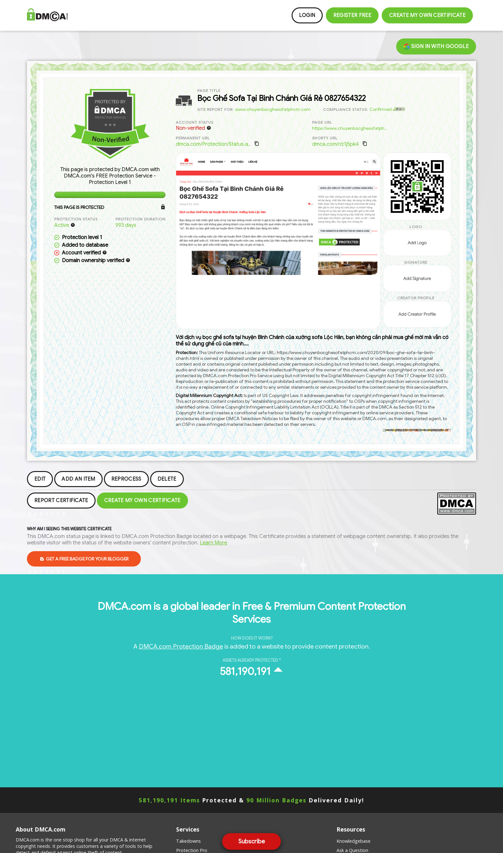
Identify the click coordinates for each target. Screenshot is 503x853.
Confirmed (387, 109)
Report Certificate (61, 500)
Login (307, 15)
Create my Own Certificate (427, 15)
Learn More (213, 543)
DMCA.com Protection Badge (181, 646)
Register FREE (352, 15)
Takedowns (188, 841)
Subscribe (251, 841)
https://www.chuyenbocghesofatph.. (349, 128)
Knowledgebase (354, 841)
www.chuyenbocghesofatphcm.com (273, 109)
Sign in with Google (436, 46)
